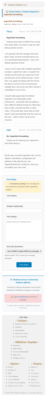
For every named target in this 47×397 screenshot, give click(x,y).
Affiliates (33, 379)
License (13, 379)
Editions (19, 358)
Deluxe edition (21, 333)
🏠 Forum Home (13, 12)
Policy (36, 386)
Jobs (32, 370)
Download (21, 352)
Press (33, 383)
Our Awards (35, 373)
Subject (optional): (15, 206)
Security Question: (15, 246)
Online (13, 376)
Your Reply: (12, 216)
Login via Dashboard (20, 297)
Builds (17, 355)
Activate (21, 337)
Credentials (34, 376)
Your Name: (12, 196)
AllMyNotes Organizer (26, 324)
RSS (37, 383)
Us (12, 370)
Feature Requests (30, 12)
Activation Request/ (16, 383)
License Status (15, 386)
